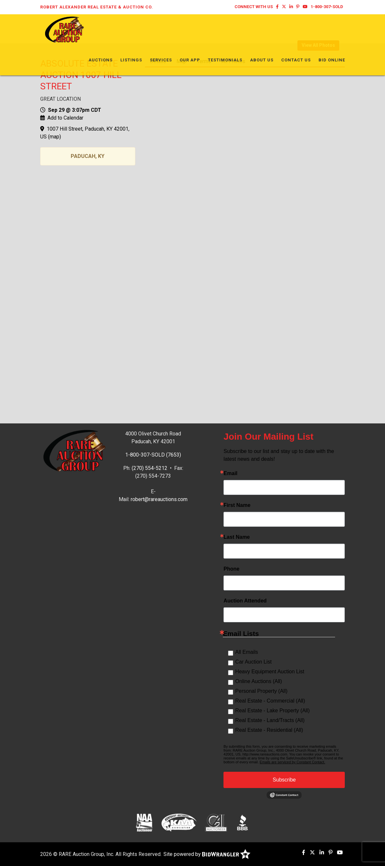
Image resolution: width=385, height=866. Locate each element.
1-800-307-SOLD (327, 6)
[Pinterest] (297, 6)
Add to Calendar (65, 118)
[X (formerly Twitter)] (284, 6)
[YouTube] (305, 6)
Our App (190, 29)
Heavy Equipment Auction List (269, 671)
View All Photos (318, 45)
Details (158, 61)
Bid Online (332, 29)
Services (161, 29)
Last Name (236, 537)
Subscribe (284, 779)
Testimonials (225, 29)
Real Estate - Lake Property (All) (272, 710)
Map (181, 61)
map (54, 137)
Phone (231, 569)
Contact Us (296, 29)
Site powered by (206, 854)
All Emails (246, 652)
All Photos (233, 61)
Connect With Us (254, 6)
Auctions (101, 29)
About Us (261, 29)
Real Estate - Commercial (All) (270, 701)
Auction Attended (245, 600)
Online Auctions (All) (258, 681)
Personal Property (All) (261, 691)
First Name (236, 505)
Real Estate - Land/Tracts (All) (270, 720)
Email (230, 473)
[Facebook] (277, 6)
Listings (131, 29)
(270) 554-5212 (149, 468)
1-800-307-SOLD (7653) (153, 455)
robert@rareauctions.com (159, 499)
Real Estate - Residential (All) (269, 730)
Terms (204, 61)
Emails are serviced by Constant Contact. (292, 762)
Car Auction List (253, 662)
